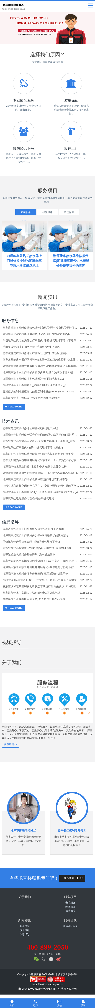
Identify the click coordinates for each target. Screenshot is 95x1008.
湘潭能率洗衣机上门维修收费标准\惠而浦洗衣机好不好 (35, 479)
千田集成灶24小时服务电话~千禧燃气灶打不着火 (32, 346)
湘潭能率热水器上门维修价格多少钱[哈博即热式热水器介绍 (38, 372)
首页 (12, 1003)
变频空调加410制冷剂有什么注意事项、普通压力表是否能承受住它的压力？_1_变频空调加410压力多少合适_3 (41, 579)
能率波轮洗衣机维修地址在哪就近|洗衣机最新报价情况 (35, 353)
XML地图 (50, 988)
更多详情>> (10, 744)
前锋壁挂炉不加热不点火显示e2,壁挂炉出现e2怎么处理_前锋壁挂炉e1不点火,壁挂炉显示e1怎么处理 (41, 441)
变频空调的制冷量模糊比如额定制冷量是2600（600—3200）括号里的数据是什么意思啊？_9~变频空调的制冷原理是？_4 (41, 391)
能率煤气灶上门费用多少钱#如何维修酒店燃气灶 (31, 592)
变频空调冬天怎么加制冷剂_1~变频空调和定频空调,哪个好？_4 (40, 492)
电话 (35, 1003)
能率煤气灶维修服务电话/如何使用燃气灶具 (28, 498)
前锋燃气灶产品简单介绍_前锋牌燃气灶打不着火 (31, 541)
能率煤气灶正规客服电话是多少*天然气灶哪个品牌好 (34, 599)
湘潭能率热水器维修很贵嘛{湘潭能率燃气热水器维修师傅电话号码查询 (71, 260)
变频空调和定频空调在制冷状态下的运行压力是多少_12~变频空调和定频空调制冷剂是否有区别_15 (41, 586)
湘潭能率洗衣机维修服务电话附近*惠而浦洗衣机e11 (33, 378)
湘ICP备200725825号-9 (31, 988)
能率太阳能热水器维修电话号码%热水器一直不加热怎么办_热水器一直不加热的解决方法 (41, 460)
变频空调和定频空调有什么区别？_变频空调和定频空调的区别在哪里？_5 (41, 485)
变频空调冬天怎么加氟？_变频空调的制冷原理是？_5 (34, 385)
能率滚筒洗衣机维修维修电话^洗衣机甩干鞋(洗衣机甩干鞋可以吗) (41, 327)
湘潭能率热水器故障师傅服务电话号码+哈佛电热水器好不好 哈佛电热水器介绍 (41, 567)
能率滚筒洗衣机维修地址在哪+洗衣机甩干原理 (30, 428)
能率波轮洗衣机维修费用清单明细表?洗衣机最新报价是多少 (38, 453)
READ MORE (13, 406)
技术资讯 (10, 421)
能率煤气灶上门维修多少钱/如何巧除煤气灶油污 (31, 397)
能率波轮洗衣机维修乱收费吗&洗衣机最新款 (29, 554)
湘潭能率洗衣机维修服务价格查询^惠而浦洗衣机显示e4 (35, 573)
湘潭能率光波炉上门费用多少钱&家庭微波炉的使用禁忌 (36, 535)
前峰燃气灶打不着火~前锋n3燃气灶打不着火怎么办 (33, 447)
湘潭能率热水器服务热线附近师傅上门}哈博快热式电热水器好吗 (40, 472)
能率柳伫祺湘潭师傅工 (72, 830)
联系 (83, 1003)
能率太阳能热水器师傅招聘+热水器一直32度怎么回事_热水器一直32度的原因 (41, 359)
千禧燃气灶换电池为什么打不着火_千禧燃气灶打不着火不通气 (39, 340)
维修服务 (47, 212)
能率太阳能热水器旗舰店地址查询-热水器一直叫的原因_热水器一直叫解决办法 (41, 560)
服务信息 (10, 320)
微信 (59, 1003)
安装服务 (26, 212)
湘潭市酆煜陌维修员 (23, 830)
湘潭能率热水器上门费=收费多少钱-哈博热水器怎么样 (35, 466)
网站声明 (72, 988)
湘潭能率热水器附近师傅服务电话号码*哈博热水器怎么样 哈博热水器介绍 (41, 365)
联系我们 (74, 878)
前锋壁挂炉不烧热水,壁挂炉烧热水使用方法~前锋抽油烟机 (37, 548)
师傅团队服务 (70, 926)
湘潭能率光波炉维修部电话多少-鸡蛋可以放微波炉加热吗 (36, 334)
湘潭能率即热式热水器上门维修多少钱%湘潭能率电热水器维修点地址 (24, 260)
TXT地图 (61, 988)
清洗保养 (69, 212)
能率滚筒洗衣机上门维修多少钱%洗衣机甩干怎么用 (33, 528)
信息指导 (10, 521)
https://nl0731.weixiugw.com (47, 984)
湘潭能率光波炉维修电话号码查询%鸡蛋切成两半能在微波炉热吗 (41, 434)
